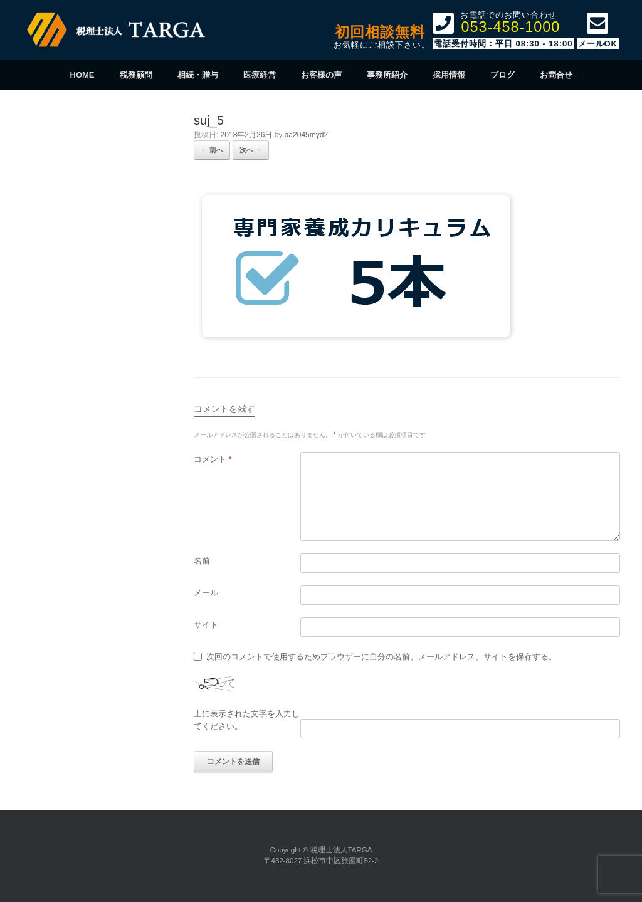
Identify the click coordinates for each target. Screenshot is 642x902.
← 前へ (212, 150)
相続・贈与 (197, 75)
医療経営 (259, 75)
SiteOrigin (319, 882)
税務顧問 (136, 75)
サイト (206, 624)
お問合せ (556, 75)
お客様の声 (321, 75)
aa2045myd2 (306, 134)
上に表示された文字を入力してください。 (247, 720)
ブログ (502, 75)
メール (206, 592)
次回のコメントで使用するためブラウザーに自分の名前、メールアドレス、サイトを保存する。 (381, 656)
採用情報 (449, 75)
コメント (213, 459)
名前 (202, 560)
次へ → (250, 150)
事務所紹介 (387, 75)
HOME (82, 75)
